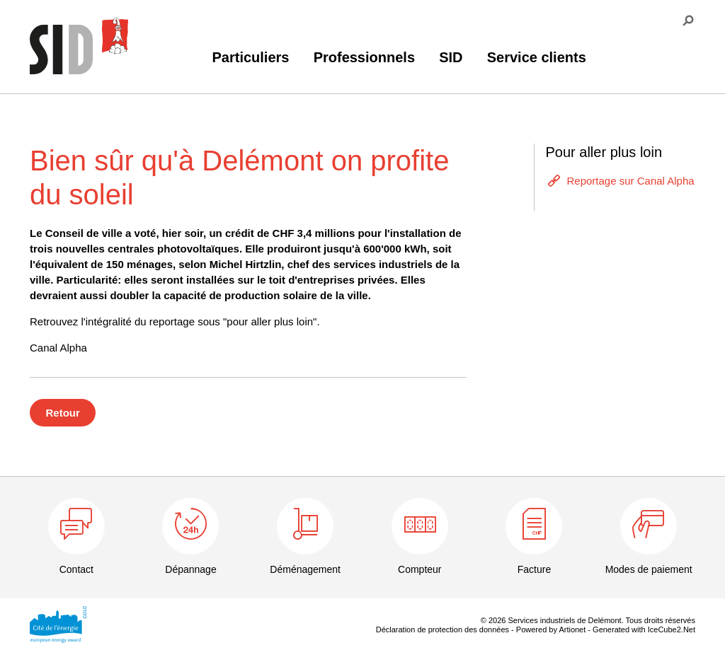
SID (450, 57)
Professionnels (364, 57)
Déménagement (305, 569)
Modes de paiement (648, 569)
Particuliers (251, 57)
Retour (63, 413)
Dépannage (190, 569)
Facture (534, 569)
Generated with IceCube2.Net (644, 629)
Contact (76, 569)
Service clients (536, 57)
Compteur (419, 569)
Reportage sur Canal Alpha (630, 181)
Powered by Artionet (551, 629)
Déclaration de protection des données (442, 629)
